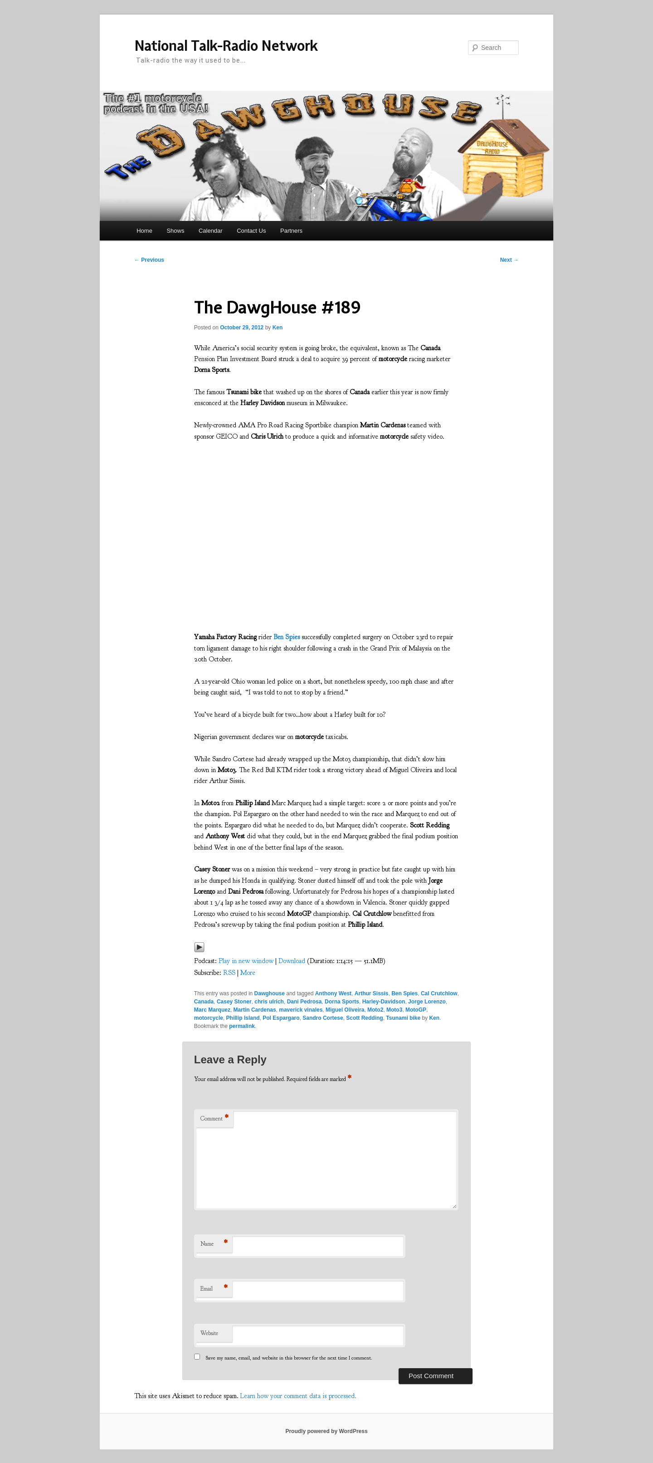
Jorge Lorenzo (427, 1001)
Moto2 (375, 1010)
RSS (229, 973)
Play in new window (246, 961)
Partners (291, 230)
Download (291, 961)
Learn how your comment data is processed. (298, 1396)
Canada (204, 1001)
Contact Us (251, 230)
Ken (278, 327)
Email (214, 1289)
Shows (175, 230)
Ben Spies (404, 993)
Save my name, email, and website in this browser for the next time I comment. (289, 1357)
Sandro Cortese (322, 1018)
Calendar (211, 230)
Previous (149, 260)
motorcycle (208, 1018)
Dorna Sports (342, 1001)
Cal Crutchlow (439, 993)
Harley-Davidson (383, 1001)
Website (209, 1333)
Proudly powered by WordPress (326, 1431)
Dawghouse (269, 993)
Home (144, 230)
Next (509, 260)
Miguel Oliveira (345, 1010)
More (247, 973)
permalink (242, 1026)
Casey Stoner (234, 1001)
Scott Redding (364, 1018)
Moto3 (394, 1010)
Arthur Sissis (372, 993)
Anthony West (333, 993)
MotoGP (415, 1010)
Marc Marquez (212, 1010)
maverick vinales (300, 1010)
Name (214, 1244)
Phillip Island (243, 1018)
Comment (214, 1118)
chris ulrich (269, 1001)
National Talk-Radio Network (225, 46)
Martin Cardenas (255, 1010)
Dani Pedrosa (304, 1001)
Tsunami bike (403, 1018)
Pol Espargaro (281, 1018)
